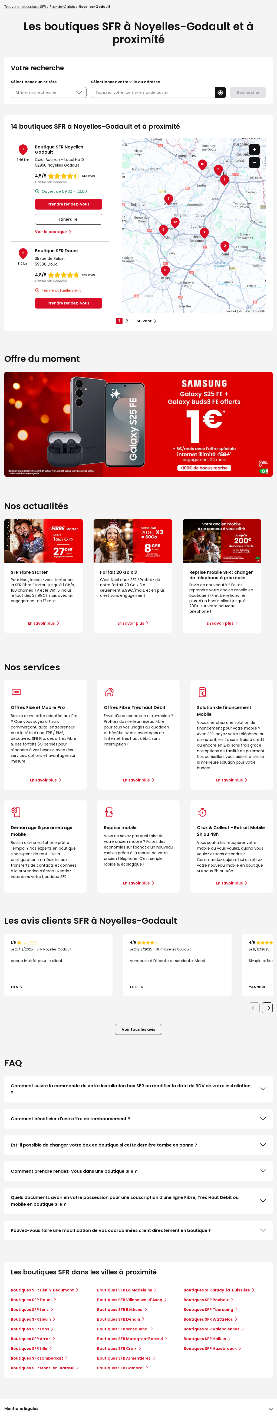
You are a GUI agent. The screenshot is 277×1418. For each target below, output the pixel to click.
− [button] (254, 162)
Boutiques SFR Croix (117, 1348)
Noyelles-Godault (94, 6)
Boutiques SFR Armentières (124, 1358)
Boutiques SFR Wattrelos (208, 1319)
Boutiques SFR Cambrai (120, 1368)
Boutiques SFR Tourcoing (208, 1309)
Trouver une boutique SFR (25, 6)
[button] (220, 92)
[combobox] (153, 92)
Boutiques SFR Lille (29, 1348)
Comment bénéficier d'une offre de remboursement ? (138, 1118)
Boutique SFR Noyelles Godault (59, 149)
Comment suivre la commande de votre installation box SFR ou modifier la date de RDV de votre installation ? (138, 1089)
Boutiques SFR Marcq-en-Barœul (130, 1338)
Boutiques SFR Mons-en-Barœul (42, 1368)
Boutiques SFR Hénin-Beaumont (42, 1290)
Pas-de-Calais (62, 6)
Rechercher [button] (248, 92)
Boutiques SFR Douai (31, 1300)
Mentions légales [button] (21, 1408)
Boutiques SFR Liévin (31, 1319)
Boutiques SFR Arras (31, 1338)
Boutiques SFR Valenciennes (211, 1329)
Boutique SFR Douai (56, 251)
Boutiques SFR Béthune (120, 1309)
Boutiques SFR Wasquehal (123, 1329)
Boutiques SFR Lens (30, 1309)
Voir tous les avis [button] (138, 1029)
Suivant (144, 321)
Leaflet (231, 311)
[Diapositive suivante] (267, 1007)
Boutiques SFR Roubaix (206, 1300)
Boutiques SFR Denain (118, 1319)
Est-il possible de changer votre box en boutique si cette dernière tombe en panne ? (138, 1145)
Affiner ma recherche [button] (48, 92)
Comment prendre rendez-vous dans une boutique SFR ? (138, 1171)
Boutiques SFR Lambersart (37, 1358)
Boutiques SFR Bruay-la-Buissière (217, 1290)
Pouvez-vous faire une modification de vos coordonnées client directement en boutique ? (138, 1230)
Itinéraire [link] (68, 219)
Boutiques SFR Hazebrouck (210, 1348)
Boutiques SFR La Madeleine (124, 1290)
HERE (261, 311)
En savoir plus (43, 780)
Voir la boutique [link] (51, 231)
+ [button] (254, 149)
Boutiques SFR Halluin (205, 1338)
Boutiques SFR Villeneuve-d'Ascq (129, 1300)
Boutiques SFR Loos (30, 1329)
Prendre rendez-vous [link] (69, 204)
